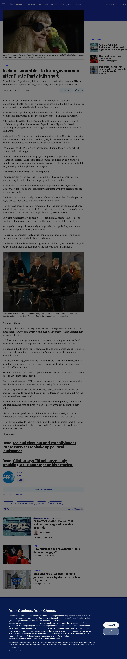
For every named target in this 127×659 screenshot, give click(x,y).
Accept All (111, 625)
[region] (63, 628)
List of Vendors (15, 650)
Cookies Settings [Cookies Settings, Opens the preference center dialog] (111, 631)
